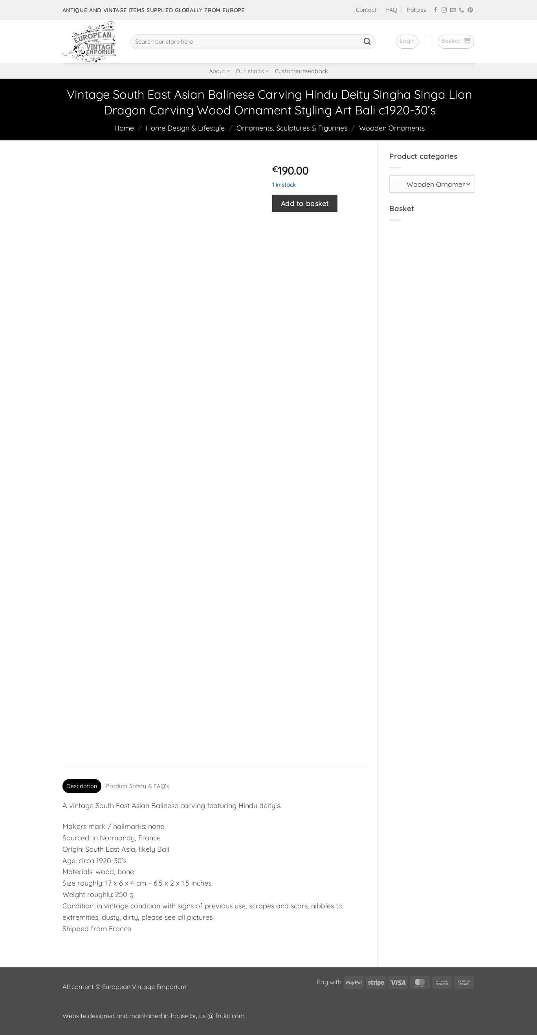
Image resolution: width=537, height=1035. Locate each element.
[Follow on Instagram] (444, 10)
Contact (366, 9)
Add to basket (305, 203)
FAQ (391, 9)
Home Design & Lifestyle (185, 128)
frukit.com (230, 1016)
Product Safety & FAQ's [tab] (137, 786)
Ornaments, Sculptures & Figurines (291, 128)
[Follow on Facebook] (435, 10)
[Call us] (461, 10)
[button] (407, 42)
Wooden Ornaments (392, 128)
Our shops (252, 71)
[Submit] (367, 41)
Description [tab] (81, 786)
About (220, 71)
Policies (416, 9)
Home (124, 128)
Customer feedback (301, 71)
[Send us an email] (453, 10)
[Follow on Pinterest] (470, 10)
